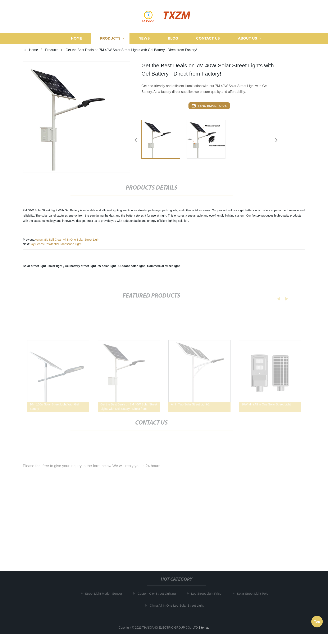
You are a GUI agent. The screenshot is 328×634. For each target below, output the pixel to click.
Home (76, 39)
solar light (55, 266)
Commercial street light (163, 266)
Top (317, 621)
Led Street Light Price (208, 593)
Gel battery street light (81, 266)
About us (247, 39)
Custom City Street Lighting (158, 593)
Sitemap (204, 627)
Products (110, 39)
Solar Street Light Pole (254, 593)
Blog (173, 39)
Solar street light (35, 266)
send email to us (209, 106)
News (144, 39)
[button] (136, 140)
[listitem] (164, 138)
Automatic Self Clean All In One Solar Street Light (67, 239)
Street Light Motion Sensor (105, 593)
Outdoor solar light (132, 266)
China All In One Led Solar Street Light (178, 605)
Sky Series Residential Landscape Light (55, 244)
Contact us (208, 39)
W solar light (107, 266)
